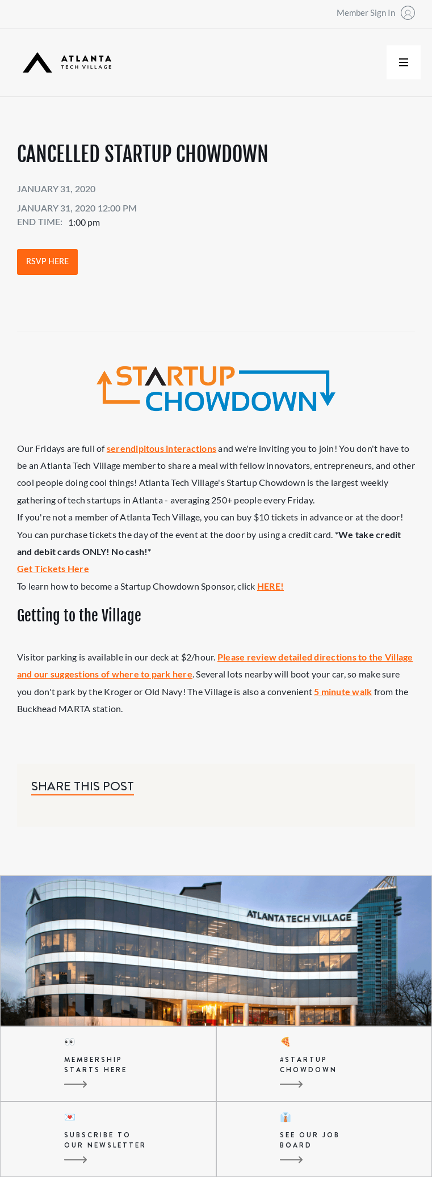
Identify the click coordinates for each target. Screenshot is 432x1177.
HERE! (270, 586)
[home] (64, 62)
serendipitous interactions (161, 448)
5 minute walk (343, 691)
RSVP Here (47, 262)
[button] (404, 62)
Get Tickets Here (53, 568)
